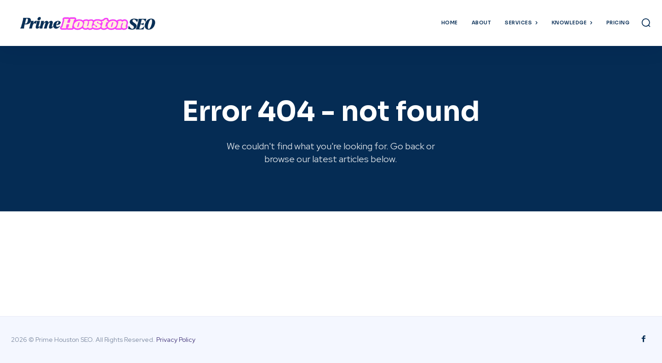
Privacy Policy (175, 339)
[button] (646, 22)
